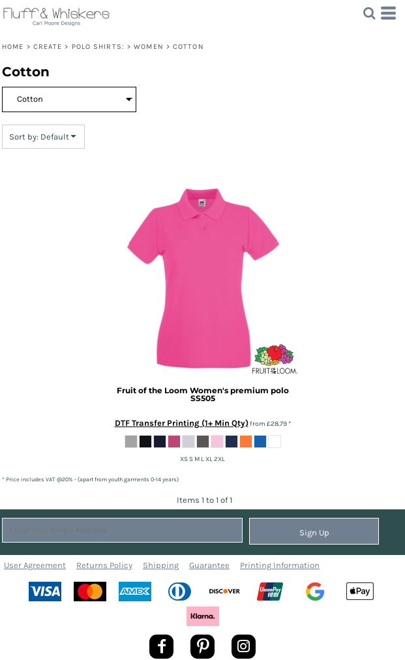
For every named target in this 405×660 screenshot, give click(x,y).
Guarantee (209, 565)
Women (149, 46)
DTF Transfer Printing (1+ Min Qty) (181, 423)
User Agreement (35, 565)
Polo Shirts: (98, 46)
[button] (369, 13)
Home (12, 46)
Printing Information (280, 565)
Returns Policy (104, 565)
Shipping (161, 565)
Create (48, 46)
